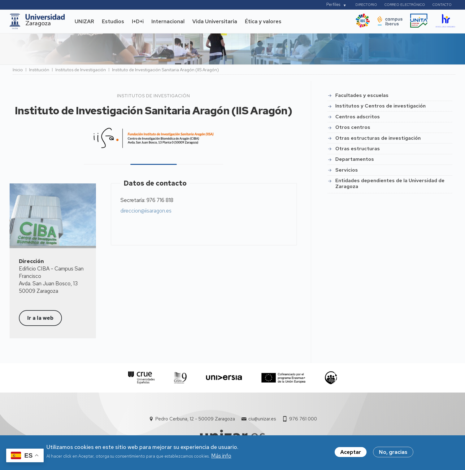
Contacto (442, 4)
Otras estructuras (357, 148)
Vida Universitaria (214, 21)
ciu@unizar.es (262, 419)
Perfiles (333, 4)
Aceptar (350, 454)
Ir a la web (40, 317)
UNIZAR (84, 21)
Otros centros (352, 127)
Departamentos (354, 159)
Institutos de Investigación (80, 69)
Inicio (18, 69)
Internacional (168, 21)
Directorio (366, 4)
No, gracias (393, 454)
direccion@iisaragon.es (146, 210)
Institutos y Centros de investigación (380, 106)
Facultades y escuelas (362, 95)
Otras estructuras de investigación (378, 138)
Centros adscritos (357, 116)
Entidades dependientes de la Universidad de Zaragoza (390, 183)
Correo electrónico (405, 4)
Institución (39, 69)
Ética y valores (263, 21)
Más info (221, 458)
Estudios (113, 21)
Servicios (346, 170)
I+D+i (138, 21)
